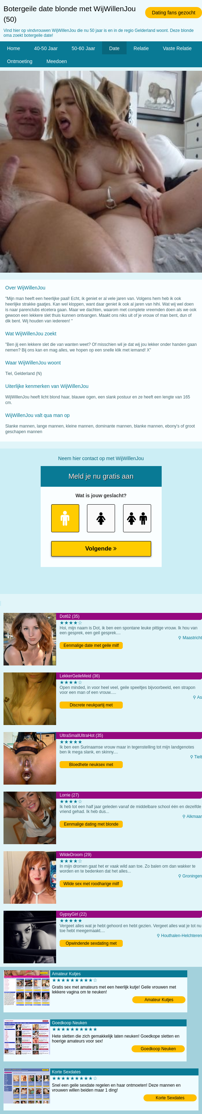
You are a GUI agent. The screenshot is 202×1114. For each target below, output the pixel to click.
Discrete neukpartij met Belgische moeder (91, 706)
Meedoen (56, 61)
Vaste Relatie (177, 48)
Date (114, 48)
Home (13, 48)
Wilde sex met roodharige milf (91, 883)
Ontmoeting (19, 61)
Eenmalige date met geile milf (91, 645)
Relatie (141, 48)
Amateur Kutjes (158, 999)
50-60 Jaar (83, 48)
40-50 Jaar (46, 48)
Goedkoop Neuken (158, 1048)
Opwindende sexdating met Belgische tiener (91, 944)
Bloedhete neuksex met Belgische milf (91, 765)
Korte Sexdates (170, 1097)
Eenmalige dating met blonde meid (91, 825)
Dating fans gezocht (173, 12)
